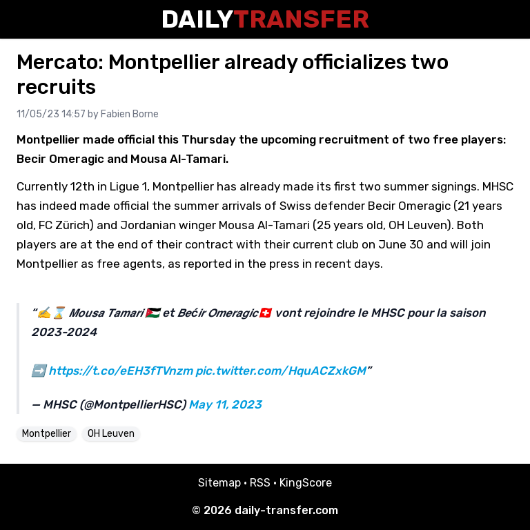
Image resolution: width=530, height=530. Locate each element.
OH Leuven (111, 434)
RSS (260, 482)
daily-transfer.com (286, 510)
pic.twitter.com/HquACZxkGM (280, 370)
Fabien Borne (130, 114)
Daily (265, 19)
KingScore (305, 482)
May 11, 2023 (225, 404)
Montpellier (46, 434)
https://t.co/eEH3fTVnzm (120, 370)
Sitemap (219, 482)
